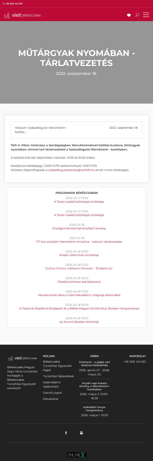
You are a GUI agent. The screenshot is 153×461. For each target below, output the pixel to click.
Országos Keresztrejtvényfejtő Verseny (79, 228)
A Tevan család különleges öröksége (79, 201)
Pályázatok (50, 399)
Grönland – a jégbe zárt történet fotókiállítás (94, 363)
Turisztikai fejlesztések (58, 376)
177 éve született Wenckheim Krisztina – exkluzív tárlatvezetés (79, 241)
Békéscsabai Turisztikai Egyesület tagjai (57, 366)
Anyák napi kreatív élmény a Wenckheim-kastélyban (94, 386)
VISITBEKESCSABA (22, 15)
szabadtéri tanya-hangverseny (94, 408)
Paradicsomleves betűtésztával (79, 281)
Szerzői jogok (52, 392)
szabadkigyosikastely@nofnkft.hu (71, 170)
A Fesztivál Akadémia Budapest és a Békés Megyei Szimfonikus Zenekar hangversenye (79, 308)
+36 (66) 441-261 (135, 361)
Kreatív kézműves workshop (79, 255)
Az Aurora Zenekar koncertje (79, 322)
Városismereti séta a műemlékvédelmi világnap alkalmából (79, 295)
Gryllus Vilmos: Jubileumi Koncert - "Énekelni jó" (79, 268)
